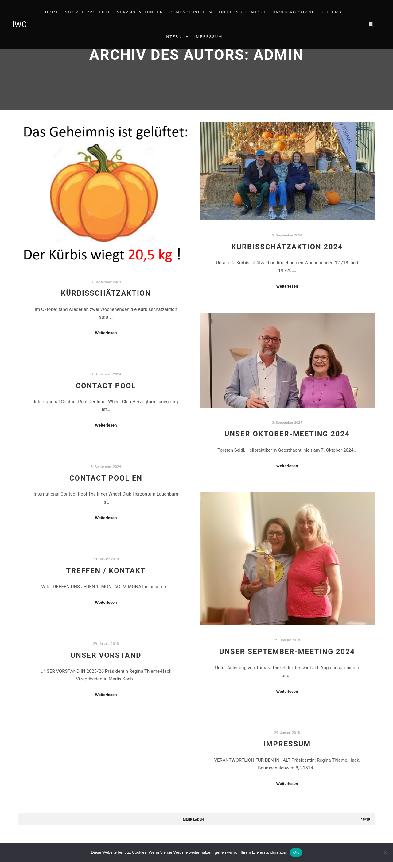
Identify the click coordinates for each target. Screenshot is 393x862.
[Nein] (385, 852)
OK (296, 852)
